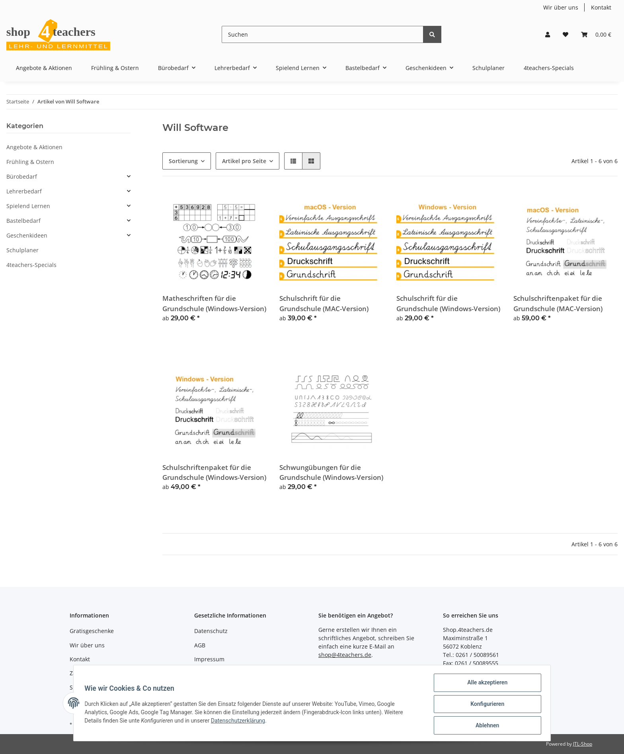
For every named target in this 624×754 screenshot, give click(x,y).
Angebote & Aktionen (34, 147)
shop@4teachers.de (344, 655)
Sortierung (183, 161)
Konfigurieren (485, 705)
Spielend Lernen (28, 206)
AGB (199, 645)
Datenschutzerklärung (240, 722)
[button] (547, 34)
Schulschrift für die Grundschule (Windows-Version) (448, 303)
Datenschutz (211, 631)
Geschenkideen (26, 235)
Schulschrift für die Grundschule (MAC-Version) (324, 303)
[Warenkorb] (596, 34)
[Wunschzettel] (565, 34)
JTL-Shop (582, 743)
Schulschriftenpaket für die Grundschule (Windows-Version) (214, 472)
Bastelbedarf (23, 220)
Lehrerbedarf (24, 191)
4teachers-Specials (31, 265)
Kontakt (601, 7)
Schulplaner (22, 250)
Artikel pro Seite (244, 161)
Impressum (209, 659)
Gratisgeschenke (92, 631)
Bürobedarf (21, 176)
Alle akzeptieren (485, 684)
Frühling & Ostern (30, 162)
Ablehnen (485, 726)
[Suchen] (322, 34)
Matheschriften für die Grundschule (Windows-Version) (214, 303)
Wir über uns (560, 7)
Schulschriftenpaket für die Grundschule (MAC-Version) (558, 303)
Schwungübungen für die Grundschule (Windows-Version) (331, 472)
